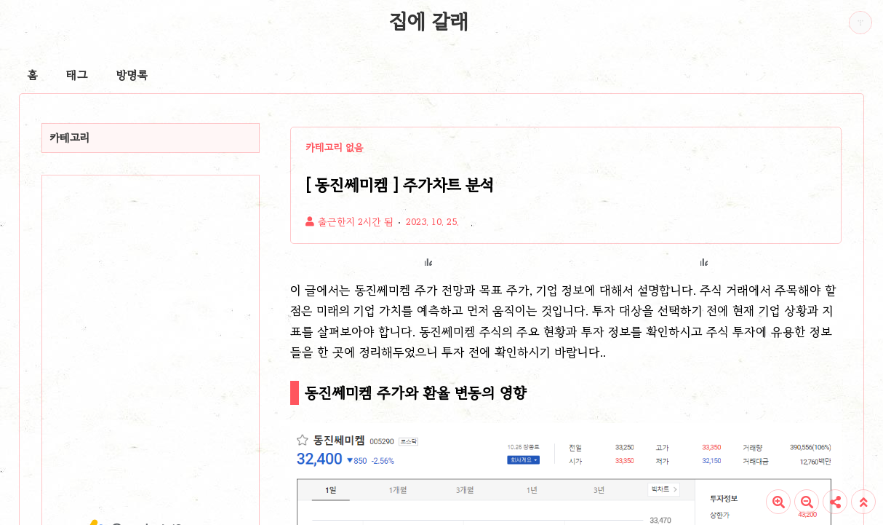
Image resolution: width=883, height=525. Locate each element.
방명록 (132, 75)
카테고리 (69, 137)
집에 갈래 (429, 21)
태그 (76, 75)
